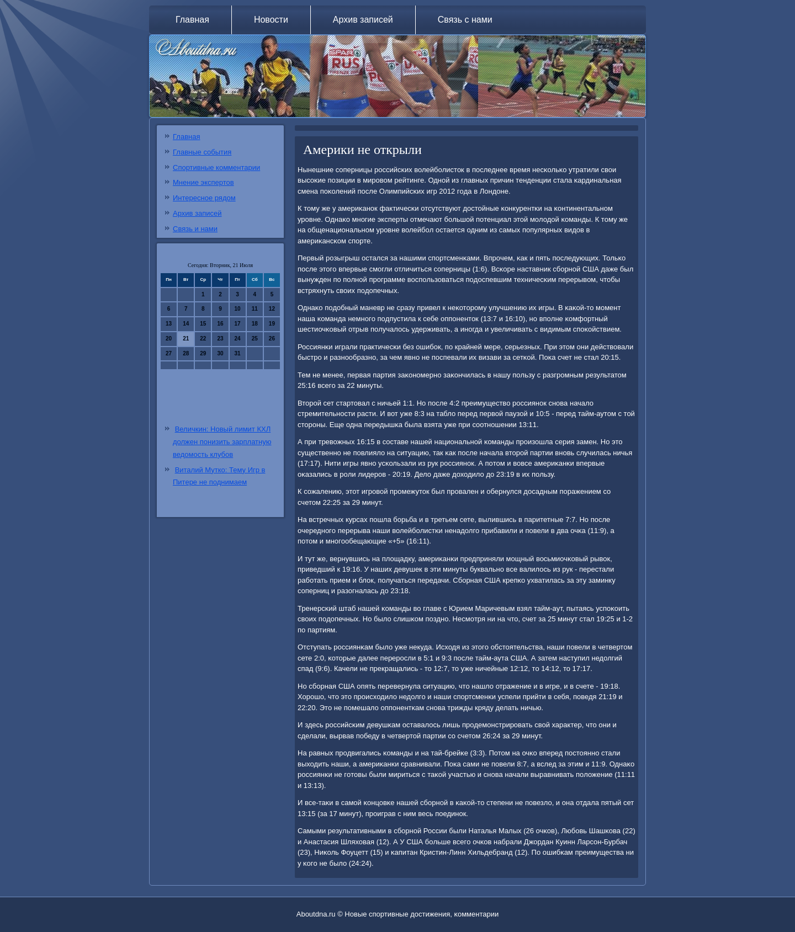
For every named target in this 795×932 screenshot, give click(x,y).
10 (238, 309)
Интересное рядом (204, 198)
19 (272, 324)
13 (169, 324)
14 (186, 324)
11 (255, 309)
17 (238, 324)
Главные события (202, 152)
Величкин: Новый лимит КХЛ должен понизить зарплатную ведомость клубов (222, 442)
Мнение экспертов (203, 182)
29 (203, 353)
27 (169, 353)
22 (203, 338)
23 (220, 338)
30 (220, 353)
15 (203, 324)
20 (169, 338)
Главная (192, 19)
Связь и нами (195, 229)
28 (186, 353)
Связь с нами (465, 19)
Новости (271, 19)
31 (238, 353)
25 (255, 338)
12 (272, 309)
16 (220, 324)
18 (255, 324)
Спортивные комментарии (216, 167)
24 (238, 338)
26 (272, 338)
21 (186, 338)
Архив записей (363, 19)
